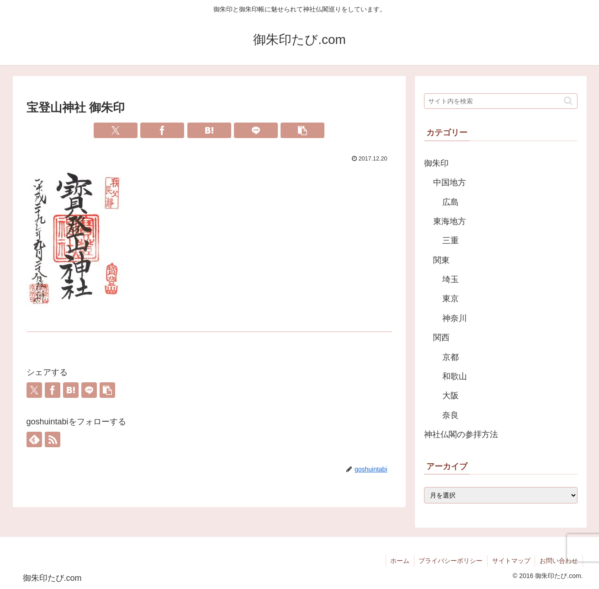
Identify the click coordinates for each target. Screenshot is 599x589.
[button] (302, 130)
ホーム (398, 560)
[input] (501, 101)
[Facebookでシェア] (162, 130)
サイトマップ (511, 560)
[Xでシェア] (116, 130)
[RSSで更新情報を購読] (52, 439)
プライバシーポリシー (450, 560)
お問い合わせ (559, 560)
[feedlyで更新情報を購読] (34, 439)
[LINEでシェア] (256, 130)
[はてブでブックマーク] (209, 130)
